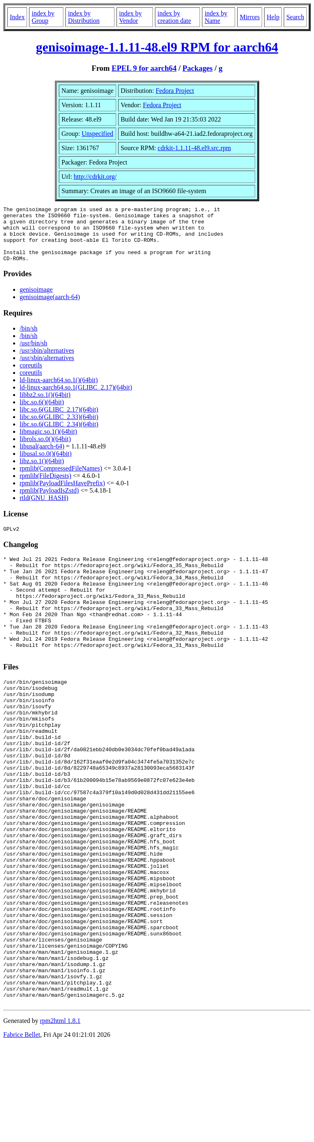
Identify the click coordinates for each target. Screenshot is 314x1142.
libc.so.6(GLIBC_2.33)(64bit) (59, 427)
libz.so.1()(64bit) (42, 472)
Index (17, 17)
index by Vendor (130, 17)
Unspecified (97, 133)
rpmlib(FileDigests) (45, 486)
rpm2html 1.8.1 (60, 1117)
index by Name (215, 17)
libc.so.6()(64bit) (42, 413)
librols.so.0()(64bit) (45, 449)
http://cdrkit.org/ (95, 176)
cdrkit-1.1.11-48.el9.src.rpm (194, 147)
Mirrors (250, 17)
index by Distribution (83, 17)
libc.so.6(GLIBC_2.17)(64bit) (59, 420)
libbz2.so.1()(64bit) (45, 405)
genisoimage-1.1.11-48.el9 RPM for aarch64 (157, 47)
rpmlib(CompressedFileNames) (61, 479)
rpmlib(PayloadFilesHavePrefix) (62, 494)
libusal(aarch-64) (42, 457)
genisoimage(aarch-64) (50, 307)
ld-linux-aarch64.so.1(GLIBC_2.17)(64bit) (76, 398)
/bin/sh (29, 339)
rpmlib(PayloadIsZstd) (49, 501)
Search (295, 17)
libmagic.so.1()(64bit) (48, 442)
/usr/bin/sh (33, 354)
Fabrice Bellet (21, 1131)
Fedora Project (175, 90)
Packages (197, 68)
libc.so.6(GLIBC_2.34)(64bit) (59, 435)
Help (273, 17)
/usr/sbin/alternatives (47, 361)
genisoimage (36, 300)
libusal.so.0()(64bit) (46, 464)
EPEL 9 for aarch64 (144, 68)
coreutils (31, 376)
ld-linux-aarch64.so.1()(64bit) (59, 390)
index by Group (42, 17)
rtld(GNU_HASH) (44, 508)
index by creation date (174, 17)
